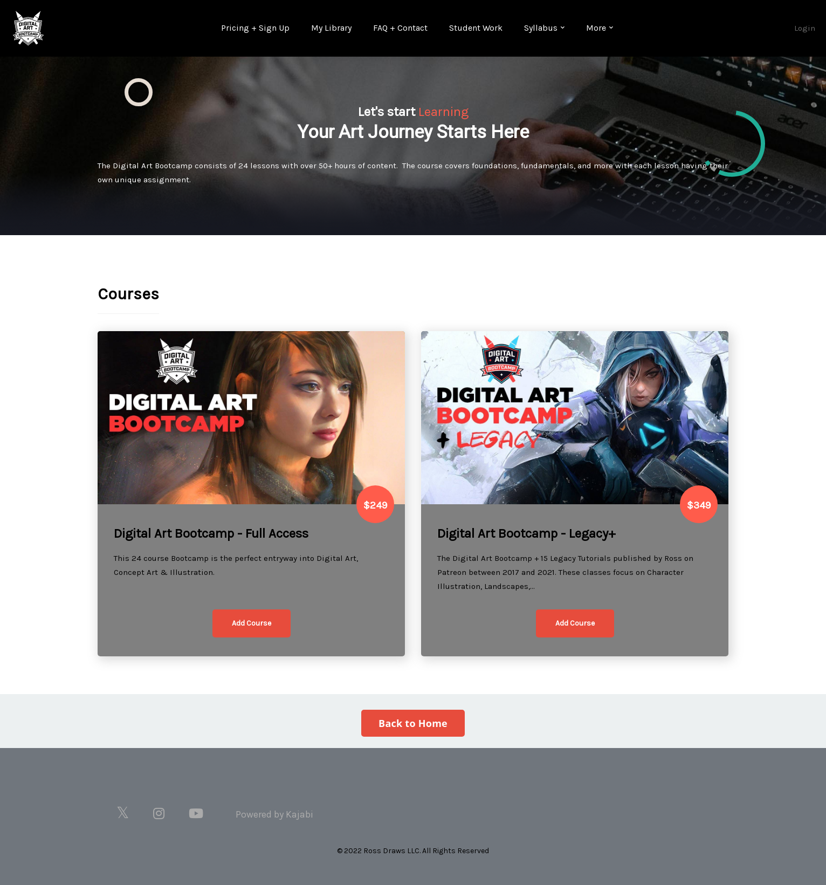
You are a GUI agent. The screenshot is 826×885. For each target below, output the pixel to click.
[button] (251, 623)
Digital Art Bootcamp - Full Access (211, 533)
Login (804, 28)
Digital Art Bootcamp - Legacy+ (526, 533)
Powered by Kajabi (274, 814)
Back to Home (413, 723)
